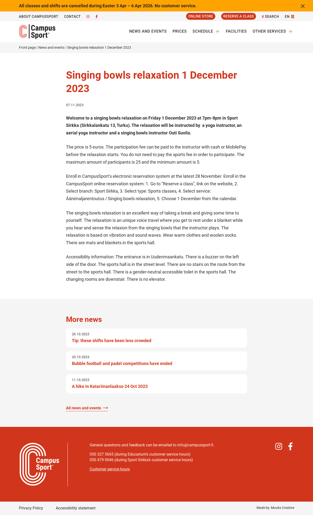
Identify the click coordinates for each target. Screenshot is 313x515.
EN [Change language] (287, 16)
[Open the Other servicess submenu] (290, 31)
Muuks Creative (282, 508)
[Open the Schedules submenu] (217, 31)
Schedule (203, 31)
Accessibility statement (75, 508)
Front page (27, 47)
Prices (179, 31)
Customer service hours (110, 469)
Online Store (200, 16)
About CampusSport (38, 16)
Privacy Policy (31, 508)
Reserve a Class (238, 16)
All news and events (83, 408)
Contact (72, 16)
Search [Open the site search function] (270, 17)
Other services (269, 31)
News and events (148, 31)
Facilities (236, 31)
